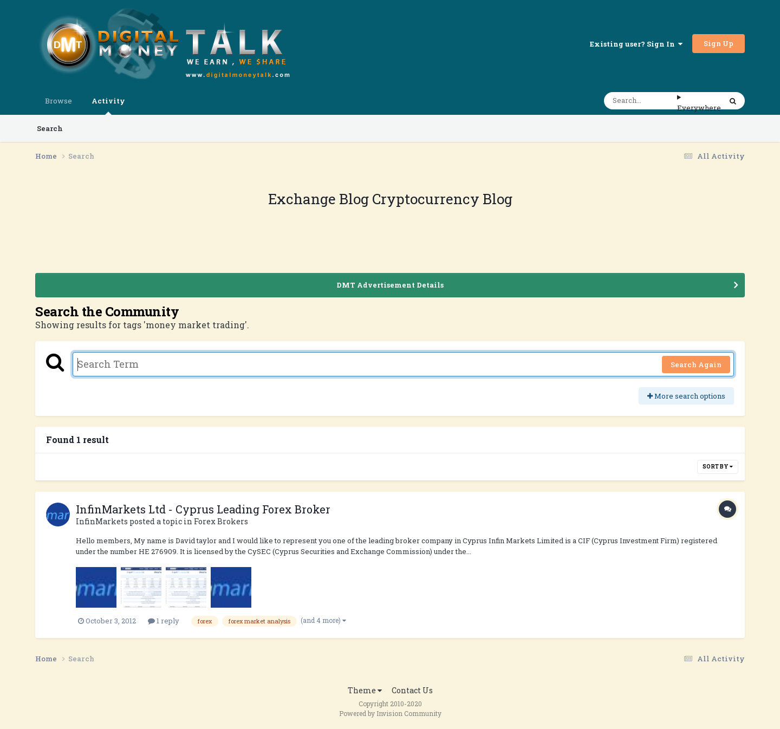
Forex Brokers (221, 521)
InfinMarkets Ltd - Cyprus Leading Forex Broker (203, 509)
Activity (108, 105)
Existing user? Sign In (636, 44)
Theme (365, 690)
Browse (58, 101)
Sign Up (718, 43)
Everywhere (699, 108)
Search (50, 128)
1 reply (163, 621)
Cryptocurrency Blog (442, 199)
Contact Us (412, 690)
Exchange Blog (320, 199)
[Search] (640, 100)
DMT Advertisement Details (390, 285)
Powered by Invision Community (390, 713)
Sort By (718, 466)
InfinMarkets (102, 521)
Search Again (696, 364)
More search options (686, 396)
